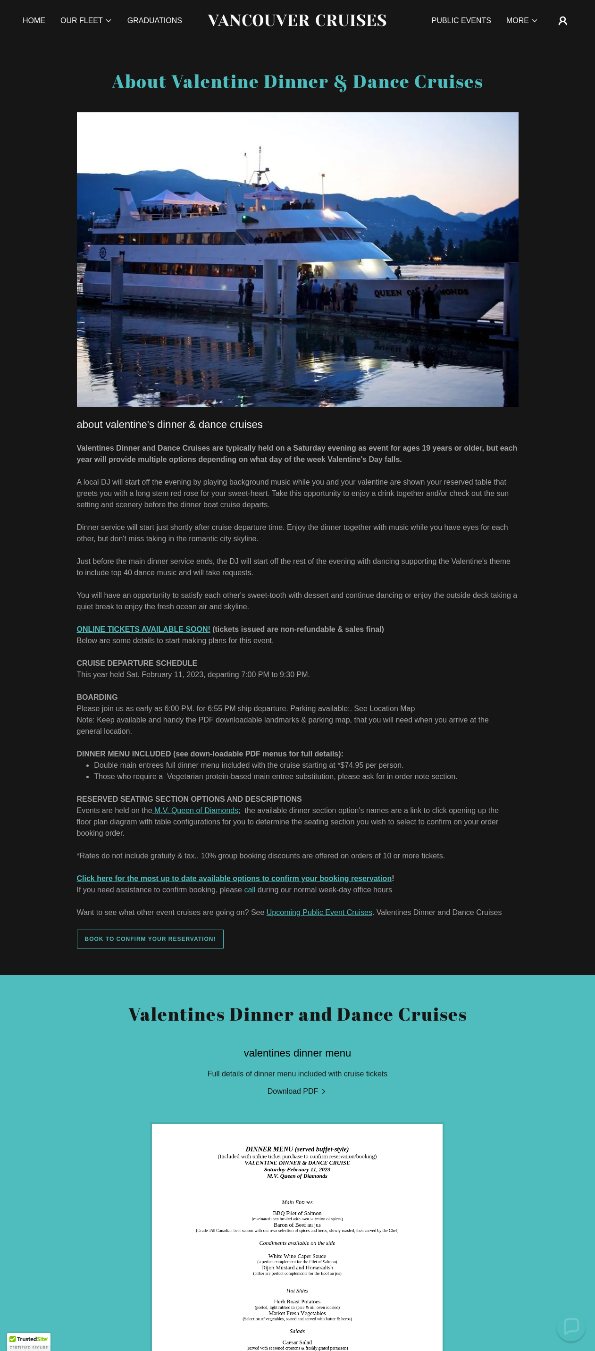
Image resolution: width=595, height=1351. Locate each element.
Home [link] (34, 21)
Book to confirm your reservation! (150, 939)
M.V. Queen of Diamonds (195, 810)
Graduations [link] (154, 21)
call (250, 890)
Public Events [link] (461, 21)
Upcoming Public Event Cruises (319, 912)
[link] (297, 23)
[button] (86, 20)
